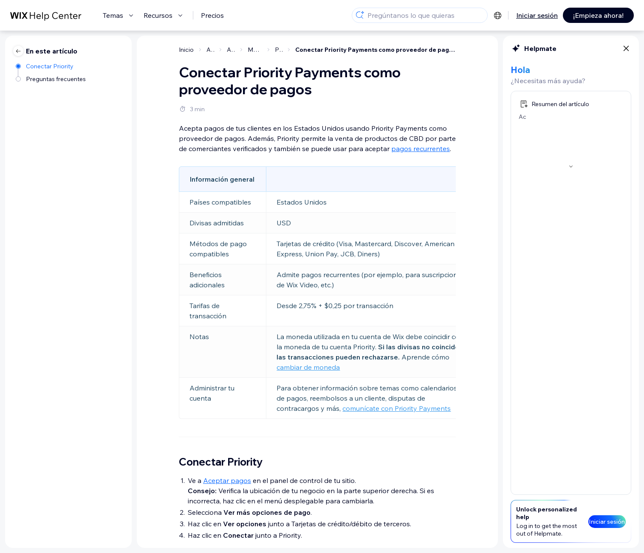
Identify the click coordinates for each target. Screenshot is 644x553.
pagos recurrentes (420, 148)
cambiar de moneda (308, 367)
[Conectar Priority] (51, 65)
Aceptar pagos (227, 480)
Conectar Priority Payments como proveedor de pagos (375, 49)
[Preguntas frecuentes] (51, 78)
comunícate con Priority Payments (396, 408)
